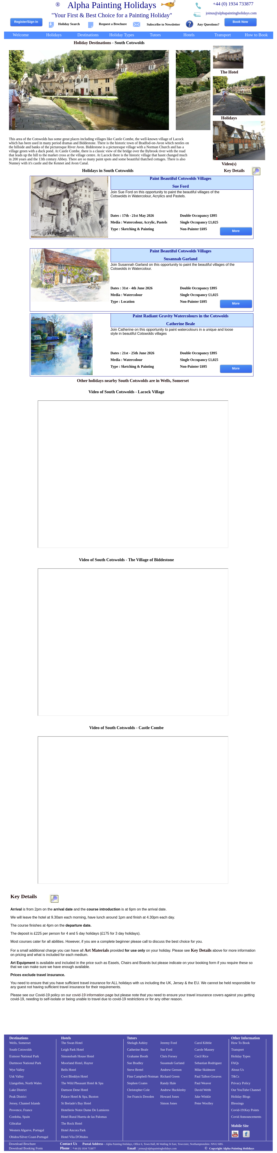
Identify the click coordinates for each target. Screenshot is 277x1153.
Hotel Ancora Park (73, 1130)
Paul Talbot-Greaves (208, 1076)
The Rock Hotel (71, 1123)
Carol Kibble (203, 1043)
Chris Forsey (168, 1056)
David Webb (203, 1090)
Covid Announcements (246, 1117)
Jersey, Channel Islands (24, 1103)
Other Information (245, 1038)
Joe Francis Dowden (140, 1096)
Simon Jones (168, 1103)
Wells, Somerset (20, 1043)
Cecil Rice (202, 1056)
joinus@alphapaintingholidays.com (231, 13)
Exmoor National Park (24, 1056)
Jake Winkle (203, 1096)
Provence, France (20, 1110)
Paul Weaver (203, 1083)
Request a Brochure (113, 24)
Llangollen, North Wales (25, 1083)
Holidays (229, 118)
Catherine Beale (137, 1049)
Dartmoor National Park (25, 1063)
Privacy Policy (241, 1083)
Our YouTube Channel (246, 1090)
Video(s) (229, 163)
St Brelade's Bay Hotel (76, 1103)
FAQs (235, 1063)
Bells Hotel (68, 1069)
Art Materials (96, 950)
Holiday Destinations (92, 42)
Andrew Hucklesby (173, 1090)
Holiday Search (69, 24)
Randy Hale (168, 1083)
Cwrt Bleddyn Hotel (74, 1076)
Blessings (237, 1103)
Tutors (132, 1038)
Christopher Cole (138, 1090)
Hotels (66, 1038)
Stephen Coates (137, 1083)
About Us (237, 1069)
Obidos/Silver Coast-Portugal (28, 1137)
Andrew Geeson (171, 1069)
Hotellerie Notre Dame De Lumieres (85, 1110)
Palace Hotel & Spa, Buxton (79, 1096)
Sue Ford (166, 1049)
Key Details (234, 170)
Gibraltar (15, 1123)
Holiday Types (241, 1056)
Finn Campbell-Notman (143, 1076)
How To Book (240, 1043)
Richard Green (170, 1076)
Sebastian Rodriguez (208, 1063)
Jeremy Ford (168, 1043)
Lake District (18, 1090)
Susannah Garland (172, 1063)
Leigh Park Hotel (72, 1049)
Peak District (17, 1096)
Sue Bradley (135, 1063)
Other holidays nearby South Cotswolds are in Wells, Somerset (133, 380)
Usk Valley (16, 1076)
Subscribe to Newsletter (163, 24)
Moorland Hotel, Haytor (77, 1063)
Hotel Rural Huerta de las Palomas (84, 1117)
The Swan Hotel (72, 1043)
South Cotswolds (20, 1049)
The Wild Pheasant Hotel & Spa (82, 1083)
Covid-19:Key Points (245, 1110)
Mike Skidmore (205, 1069)
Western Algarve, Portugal (26, 1130)
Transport (237, 1049)
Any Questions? (208, 24)
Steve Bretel (135, 1069)
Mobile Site (240, 1126)
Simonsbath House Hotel (77, 1056)
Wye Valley (17, 1069)
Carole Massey (204, 1049)
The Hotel (229, 72)
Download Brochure (22, 1144)
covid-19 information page (92, 995)
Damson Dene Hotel (74, 1090)
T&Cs (235, 1076)
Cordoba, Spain (19, 1117)
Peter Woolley (204, 1103)
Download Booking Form (26, 1148)
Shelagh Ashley (137, 1043)
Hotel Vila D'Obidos (74, 1137)
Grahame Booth (137, 1056)
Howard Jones (169, 1096)
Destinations (18, 1038)
